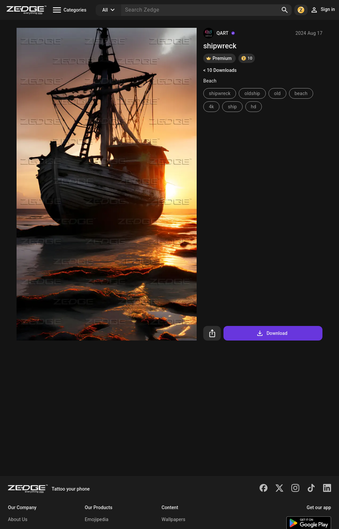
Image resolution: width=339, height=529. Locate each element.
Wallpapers (173, 519)
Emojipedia (97, 519)
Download (271, 333)
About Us (17, 519)
